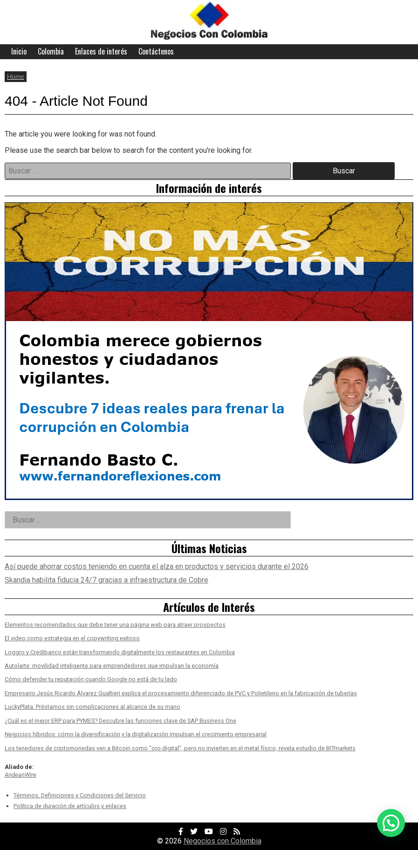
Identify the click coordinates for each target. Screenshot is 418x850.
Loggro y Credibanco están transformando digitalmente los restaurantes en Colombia (120, 652)
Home (15, 76)
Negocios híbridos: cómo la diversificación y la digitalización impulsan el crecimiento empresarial (136, 734)
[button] (391, 823)
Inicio (19, 51)
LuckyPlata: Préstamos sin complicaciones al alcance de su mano (92, 706)
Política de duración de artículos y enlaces (70, 805)
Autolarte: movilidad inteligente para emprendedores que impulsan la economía (112, 665)
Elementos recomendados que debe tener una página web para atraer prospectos (115, 624)
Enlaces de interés (101, 51)
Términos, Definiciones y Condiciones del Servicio (80, 795)
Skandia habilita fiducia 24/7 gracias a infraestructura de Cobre (106, 580)
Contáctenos (156, 51)
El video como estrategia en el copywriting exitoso (72, 638)
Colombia (51, 51)
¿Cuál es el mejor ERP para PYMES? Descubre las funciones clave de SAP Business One (120, 720)
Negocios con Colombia (222, 840)
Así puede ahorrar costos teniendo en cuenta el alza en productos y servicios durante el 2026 (156, 566)
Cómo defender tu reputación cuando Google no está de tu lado (91, 679)
